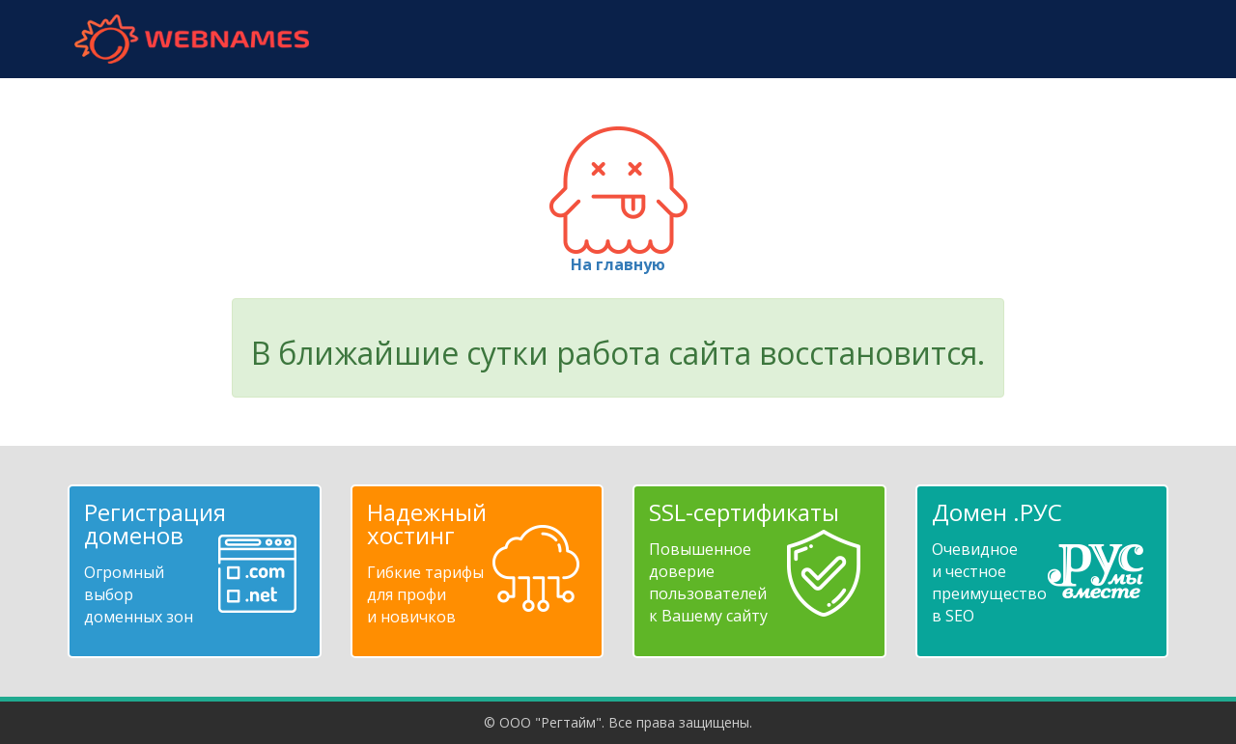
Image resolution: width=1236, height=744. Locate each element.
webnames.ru (191, 39)
